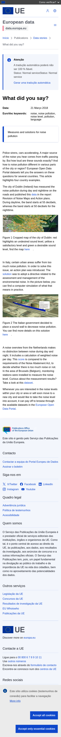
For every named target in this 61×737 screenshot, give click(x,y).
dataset (28, 382)
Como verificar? (49, 2)
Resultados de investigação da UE (22, 603)
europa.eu (29, 637)
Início (6, 38)
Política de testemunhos (16, 510)
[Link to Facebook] (28, 484)
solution (7, 274)
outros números (17, 661)
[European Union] (23, 10)
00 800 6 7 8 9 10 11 (30, 657)
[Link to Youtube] (28, 489)
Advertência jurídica (14, 505)
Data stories (40, 38)
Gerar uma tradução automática (32, 82)
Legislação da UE (13, 594)
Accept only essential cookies (36, 728)
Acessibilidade (11, 515)
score (21, 359)
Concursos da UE (13, 598)
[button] (54, 10)
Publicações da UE (14, 613)
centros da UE (48, 669)
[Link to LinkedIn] (46, 484)
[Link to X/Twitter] (10, 484)
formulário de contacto (43, 665)
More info (15, 701)
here (27, 249)
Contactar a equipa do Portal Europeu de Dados (30, 461)
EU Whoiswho (11, 608)
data (34, 194)
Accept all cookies (44, 715)
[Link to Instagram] (11, 489)
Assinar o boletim (13, 466)
